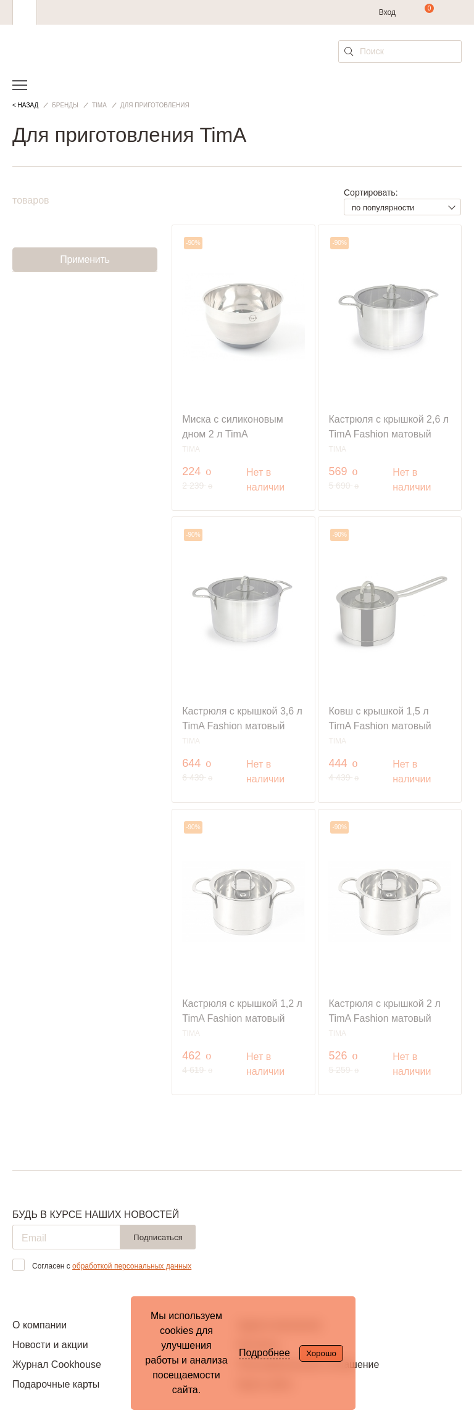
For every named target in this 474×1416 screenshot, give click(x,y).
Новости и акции (50, 1344)
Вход (387, 12)
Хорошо (321, 1353)
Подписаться (158, 1237)
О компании (39, 1325)
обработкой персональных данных (131, 1266)
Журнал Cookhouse (56, 1364)
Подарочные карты (55, 1384)
